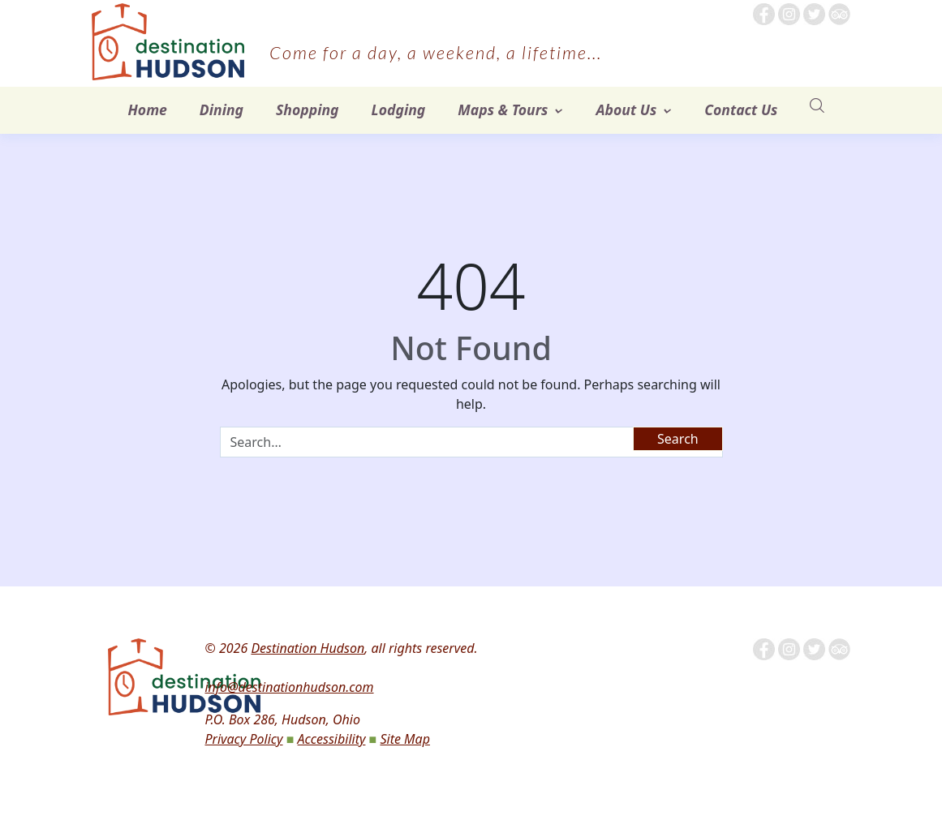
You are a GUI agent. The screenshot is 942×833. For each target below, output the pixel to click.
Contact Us (740, 109)
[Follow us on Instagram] (789, 13)
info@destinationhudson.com (288, 687)
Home (147, 109)
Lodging (399, 109)
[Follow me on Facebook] (764, 13)
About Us (626, 109)
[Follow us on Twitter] (814, 13)
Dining (221, 109)
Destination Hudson (307, 648)
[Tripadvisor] (839, 13)
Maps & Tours (503, 109)
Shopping (307, 109)
